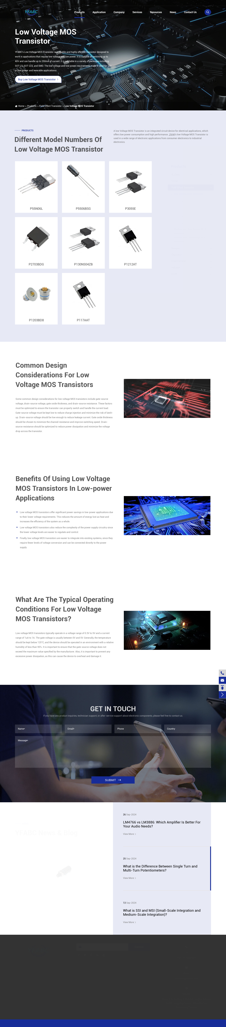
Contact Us (190, 12)
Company (119, 12)
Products (79, 12)
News (173, 12)
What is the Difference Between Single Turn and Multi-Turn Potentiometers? (160, 868)
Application (99, 12)
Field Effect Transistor (50, 106)
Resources (156, 12)
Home (21, 106)
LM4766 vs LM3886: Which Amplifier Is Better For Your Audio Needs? (161, 824)
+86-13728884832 (28, 3)
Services (137, 12)
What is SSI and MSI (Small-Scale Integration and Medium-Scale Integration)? (162, 913)
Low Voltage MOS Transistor (79, 106)
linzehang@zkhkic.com (66, 3)
